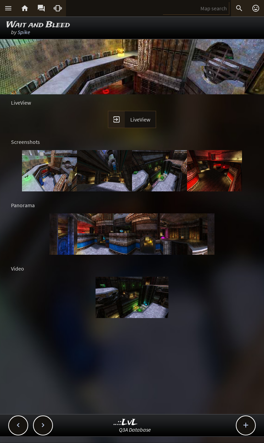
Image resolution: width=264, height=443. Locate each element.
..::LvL (125, 422)
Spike (24, 32)
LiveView (140, 119)
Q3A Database (135, 429)
